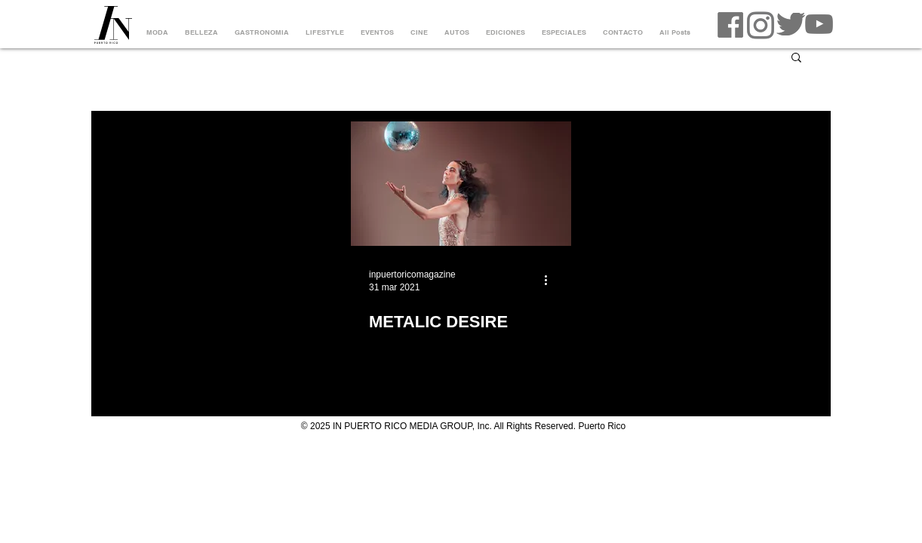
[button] (796, 58)
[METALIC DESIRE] (461, 183)
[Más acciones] (551, 280)
